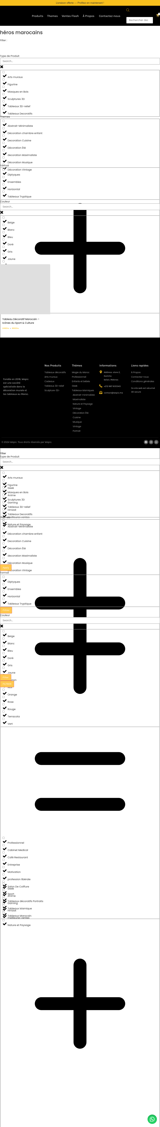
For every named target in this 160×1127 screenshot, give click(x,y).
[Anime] (3, 891)
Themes (52, 16)
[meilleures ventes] (3, 913)
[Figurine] (3, 79)
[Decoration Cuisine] (3, 136)
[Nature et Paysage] (3, 920)
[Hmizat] (3, 906)
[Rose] (3, 697)
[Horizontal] (3, 184)
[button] (152, 1119)
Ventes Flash (70, 16)
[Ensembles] (3, 177)
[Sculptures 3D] (3, 94)
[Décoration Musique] (3, 157)
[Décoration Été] (3, 143)
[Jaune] (3, 254)
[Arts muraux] (3, 72)
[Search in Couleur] (80, 206)
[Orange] (3, 690)
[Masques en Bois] (3, 87)
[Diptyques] (3, 170)
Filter (6, 677)
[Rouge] (3, 704)
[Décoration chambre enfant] (3, 128)
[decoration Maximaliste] (3, 150)
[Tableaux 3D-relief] (3, 101)
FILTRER (7, 683)
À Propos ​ (89, 16)
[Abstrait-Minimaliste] (3, 121)
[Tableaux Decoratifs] (3, 109)
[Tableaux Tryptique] (3, 192)
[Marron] (3, 261)
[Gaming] (3, 898)
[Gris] (3, 247)
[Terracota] (3, 712)
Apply (6, 567)
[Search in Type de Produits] (80, 61)
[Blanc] (3, 225)
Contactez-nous (109, 16)
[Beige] (3, 218)
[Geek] (3, 884)
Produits (37, 16)
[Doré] (3, 239)
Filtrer (6, 610)
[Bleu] (3, 232)
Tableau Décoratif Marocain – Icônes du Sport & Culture (20, 321)
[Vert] (3, 719)
